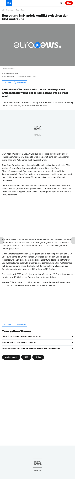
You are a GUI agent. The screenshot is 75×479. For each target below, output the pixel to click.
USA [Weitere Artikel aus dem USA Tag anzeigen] (26, 357)
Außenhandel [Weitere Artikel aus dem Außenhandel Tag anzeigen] (11, 357)
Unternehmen (20, 10)
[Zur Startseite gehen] (9, 3)
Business (9, 10)
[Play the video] (37, 45)
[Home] (3, 10)
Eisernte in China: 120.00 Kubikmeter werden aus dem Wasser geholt (31, 348)
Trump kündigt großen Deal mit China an (19, 342)
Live (69, 3)
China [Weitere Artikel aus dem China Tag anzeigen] (38, 357)
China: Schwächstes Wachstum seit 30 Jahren (21, 336)
